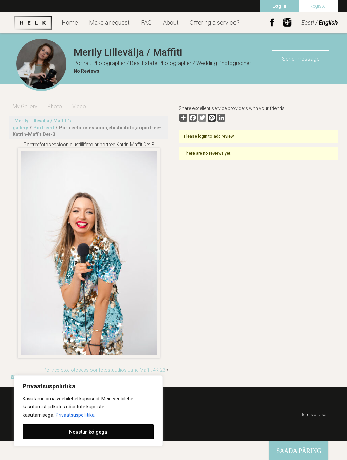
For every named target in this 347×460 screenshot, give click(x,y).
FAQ (146, 22)
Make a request (109, 22)
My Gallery (25, 106)
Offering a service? (215, 22)
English (328, 22)
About (171, 22)
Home (70, 22)
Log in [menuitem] (279, 6)
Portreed (43, 127)
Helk (33, 22)
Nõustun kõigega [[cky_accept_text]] (88, 432)
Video (79, 106)
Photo (54, 106)
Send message (301, 58)
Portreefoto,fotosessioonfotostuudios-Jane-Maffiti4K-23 (104, 370)
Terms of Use (313, 414)
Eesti (307, 22)
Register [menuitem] (318, 6)
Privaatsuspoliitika (75, 415)
